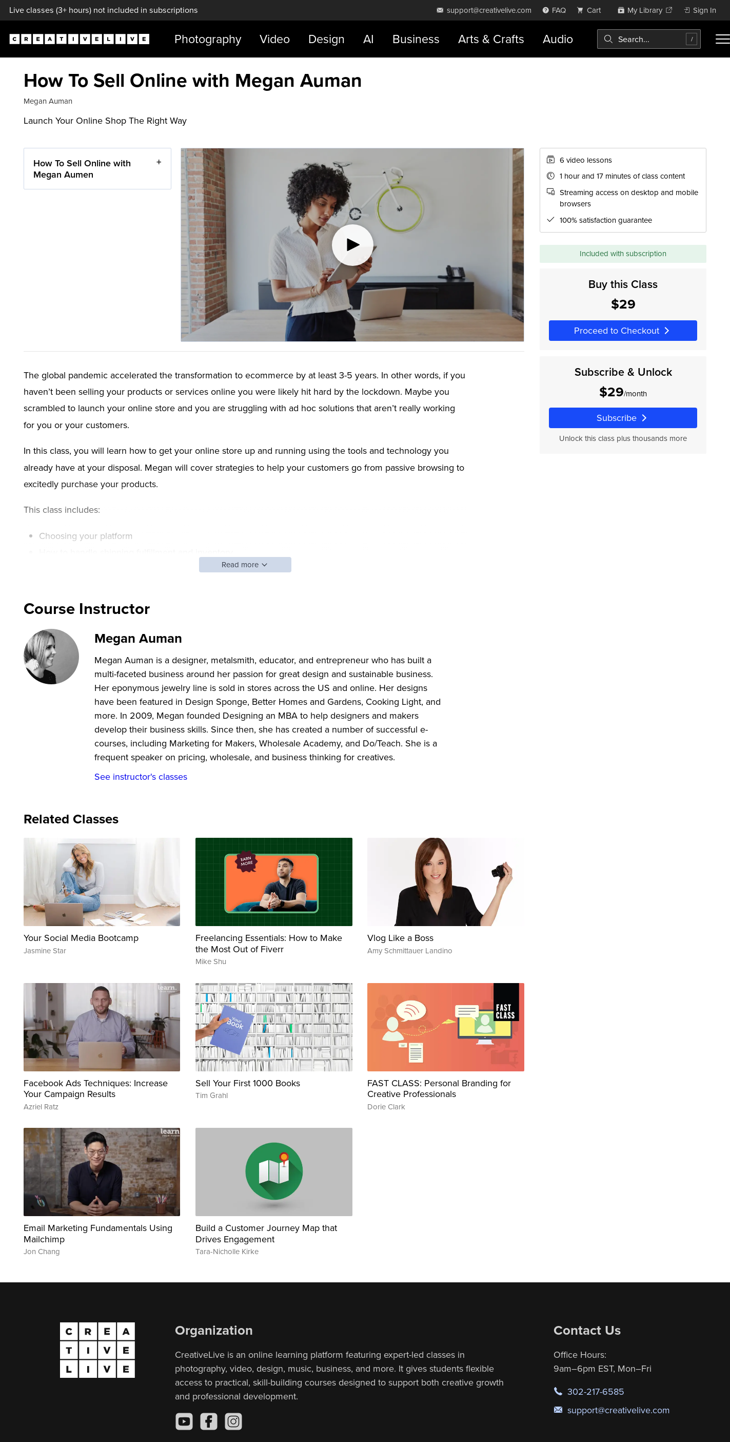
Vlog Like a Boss (400, 937)
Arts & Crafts (491, 38)
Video (275, 38)
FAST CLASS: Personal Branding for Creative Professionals (439, 1088)
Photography (207, 38)
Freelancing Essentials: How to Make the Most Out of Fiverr (268, 943)
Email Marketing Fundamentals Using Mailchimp (98, 1233)
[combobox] (649, 39)
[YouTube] (184, 1421)
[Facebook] (209, 1421)
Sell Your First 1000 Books (247, 1082)
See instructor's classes (140, 776)
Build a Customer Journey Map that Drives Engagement (266, 1233)
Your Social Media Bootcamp (81, 937)
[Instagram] (233, 1421)
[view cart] (591, 10)
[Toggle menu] (723, 39)
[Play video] (352, 244)
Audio (558, 38)
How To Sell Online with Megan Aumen (82, 169)
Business (416, 38)
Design (326, 38)
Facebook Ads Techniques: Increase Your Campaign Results (96, 1088)
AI (368, 38)
